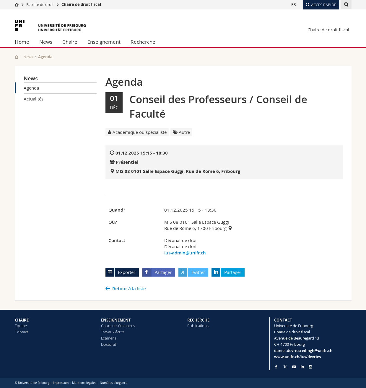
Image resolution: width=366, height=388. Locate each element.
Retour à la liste (129, 288)
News (45, 41)
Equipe (21, 325)
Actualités (33, 99)
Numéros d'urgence (113, 383)
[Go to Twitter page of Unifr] (285, 366)
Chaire (69, 41)
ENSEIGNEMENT (116, 320)
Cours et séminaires (118, 325)
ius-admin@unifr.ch (185, 253)
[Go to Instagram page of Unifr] (310, 367)
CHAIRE (22, 320)
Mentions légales (84, 383)
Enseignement (104, 41)
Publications (198, 325)
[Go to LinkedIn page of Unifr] (302, 367)
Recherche (143, 41)
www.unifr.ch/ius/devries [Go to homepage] (297, 356)
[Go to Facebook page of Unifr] (276, 366)
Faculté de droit (40, 4)
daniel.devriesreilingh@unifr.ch (303, 350)
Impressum (61, 383)
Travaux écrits (112, 332)
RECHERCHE (198, 320)
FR (293, 4)
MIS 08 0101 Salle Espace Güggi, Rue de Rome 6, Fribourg (178, 171)
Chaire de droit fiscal (81, 4)
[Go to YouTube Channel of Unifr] (294, 367)
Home (22, 41)
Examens (108, 338)
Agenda (31, 88)
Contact (21, 332)
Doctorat (108, 344)
